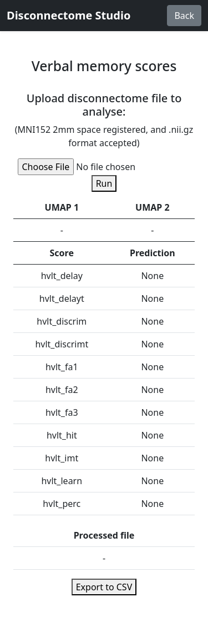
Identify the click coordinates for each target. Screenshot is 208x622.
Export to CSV (104, 587)
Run (104, 183)
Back (184, 15)
